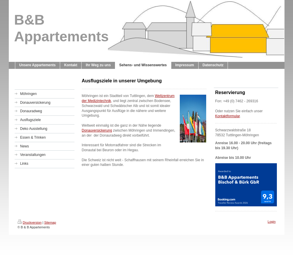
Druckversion (30, 222)
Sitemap (50, 222)
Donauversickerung (97, 130)
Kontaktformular (227, 116)
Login (272, 221)
